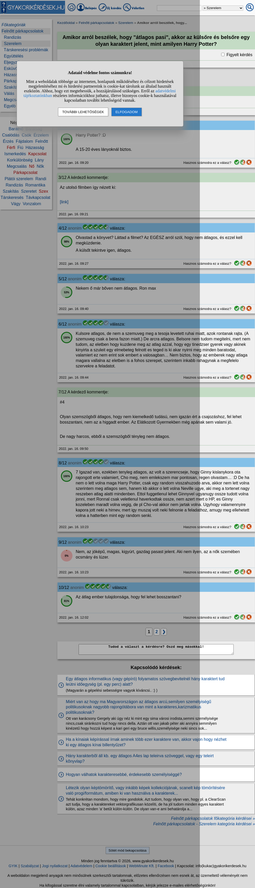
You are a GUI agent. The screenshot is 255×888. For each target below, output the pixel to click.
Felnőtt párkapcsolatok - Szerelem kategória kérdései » (204, 824)
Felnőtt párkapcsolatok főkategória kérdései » (213, 818)
